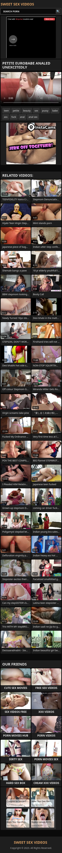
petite (16, 110)
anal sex (33, 116)
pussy (45, 110)
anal (22, 116)
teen (6, 110)
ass (5, 116)
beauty (27, 110)
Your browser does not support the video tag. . (31, 89)
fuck (13, 116)
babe (55, 110)
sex (36, 110)
